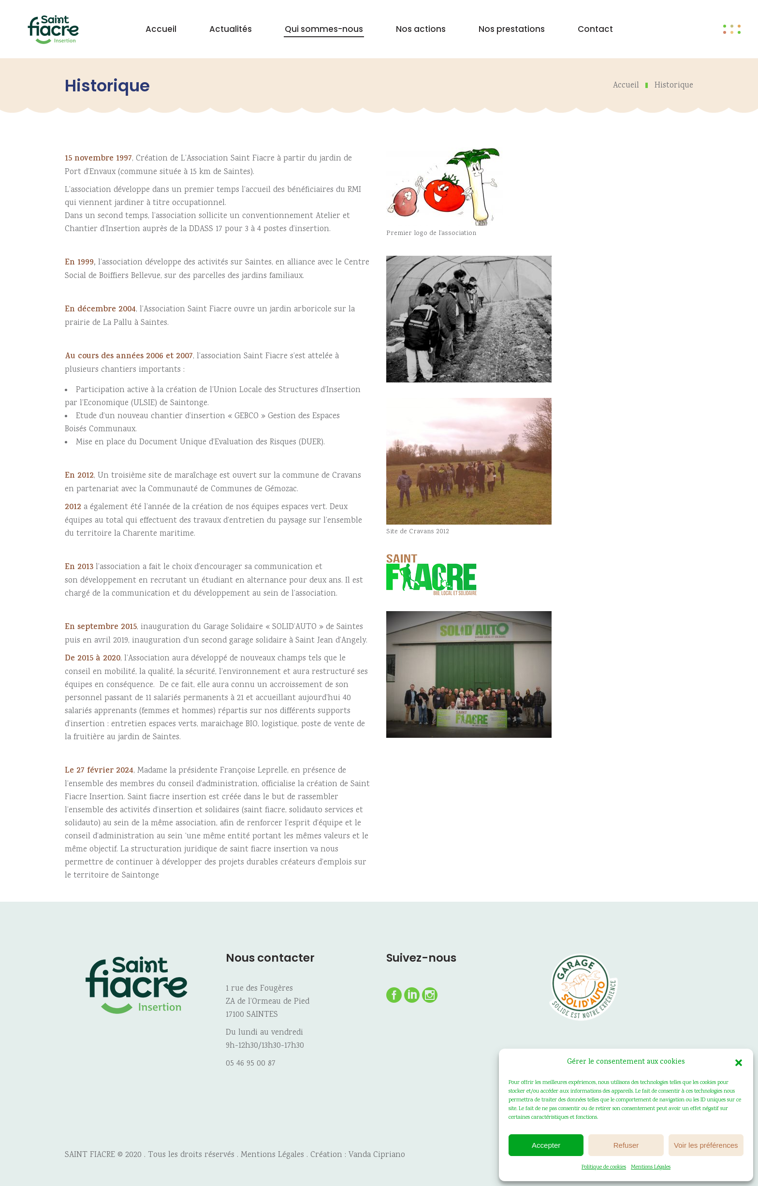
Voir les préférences (706, 1145)
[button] (738, 1063)
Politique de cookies (604, 1167)
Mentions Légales (651, 1167)
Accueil (626, 86)
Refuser (626, 1145)
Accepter (546, 1145)
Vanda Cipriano (377, 1155)
